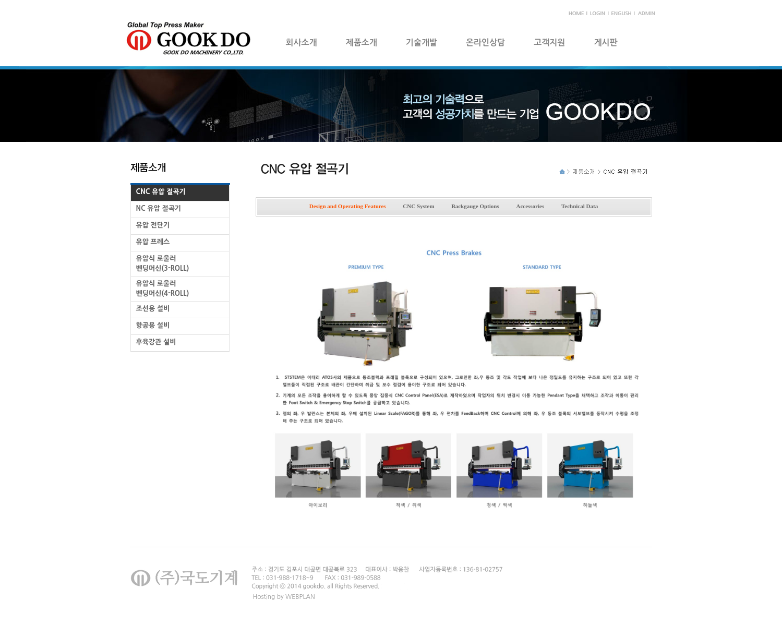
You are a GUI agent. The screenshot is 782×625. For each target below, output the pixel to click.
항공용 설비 (153, 325)
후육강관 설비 (156, 342)
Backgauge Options (475, 206)
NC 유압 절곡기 (159, 208)
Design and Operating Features (347, 206)
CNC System (418, 206)
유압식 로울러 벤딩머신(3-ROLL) (162, 263)
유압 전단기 (153, 225)
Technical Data (579, 206)
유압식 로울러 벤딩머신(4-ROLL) (162, 288)
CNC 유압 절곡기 (161, 191)
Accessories (530, 206)
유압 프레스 (153, 241)
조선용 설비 (153, 308)
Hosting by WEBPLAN (284, 597)
